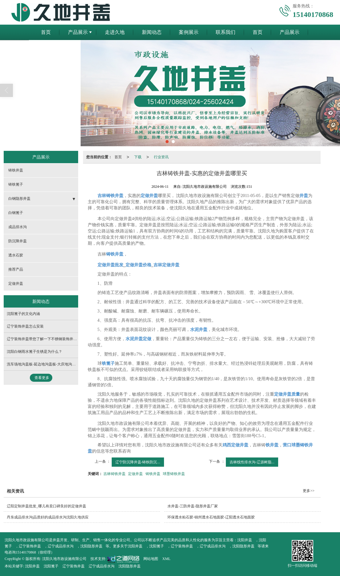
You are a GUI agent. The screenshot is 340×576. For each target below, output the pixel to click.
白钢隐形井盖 (19, 198)
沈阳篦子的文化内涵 (23, 314)
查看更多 (41, 378)
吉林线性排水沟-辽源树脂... (252, 462)
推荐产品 (15, 269)
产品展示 (78, 32)
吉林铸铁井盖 (114, 474)
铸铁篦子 (15, 184)
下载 (138, 157)
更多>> (308, 491)
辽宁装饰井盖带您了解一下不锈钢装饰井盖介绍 (45, 339)
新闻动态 (152, 32)
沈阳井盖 (244, 540)
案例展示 (188, 32)
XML (166, 559)
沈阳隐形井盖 (91, 546)
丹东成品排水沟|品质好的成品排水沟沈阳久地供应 (48, 517)
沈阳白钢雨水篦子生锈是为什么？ (34, 351)
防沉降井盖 (17, 241)
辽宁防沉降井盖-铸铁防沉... (137, 462)
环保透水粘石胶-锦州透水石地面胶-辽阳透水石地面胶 (211, 517)
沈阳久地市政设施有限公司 (64, 559)
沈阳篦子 (156, 546)
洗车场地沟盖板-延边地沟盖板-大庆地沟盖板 (43, 364)
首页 (46, 32)
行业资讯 (161, 157)
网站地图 (150, 559)
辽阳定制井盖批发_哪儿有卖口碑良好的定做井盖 (46, 506)
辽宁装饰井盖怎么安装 (25, 326)
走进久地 (115, 32)
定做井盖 (135, 474)
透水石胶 (15, 255)
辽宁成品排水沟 (61, 546)
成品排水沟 (17, 227)
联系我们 (225, 32)
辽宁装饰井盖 (30, 546)
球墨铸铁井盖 (174, 474)
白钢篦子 (15, 213)
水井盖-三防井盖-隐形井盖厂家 (192, 506)
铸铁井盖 (153, 474)
